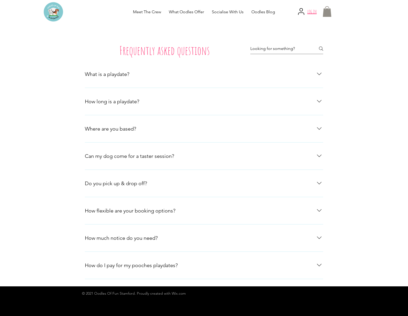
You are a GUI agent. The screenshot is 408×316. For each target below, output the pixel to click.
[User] (301, 11)
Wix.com (179, 293)
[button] (327, 11)
